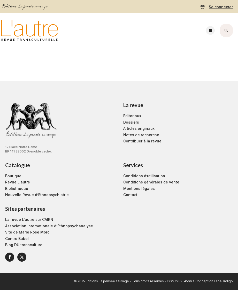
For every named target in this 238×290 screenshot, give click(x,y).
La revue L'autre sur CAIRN (29, 219)
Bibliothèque (16, 188)
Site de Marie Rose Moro (27, 232)
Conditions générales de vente (151, 182)
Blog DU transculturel (24, 245)
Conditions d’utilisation (144, 176)
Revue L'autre (17, 182)
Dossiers (131, 122)
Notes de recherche (141, 135)
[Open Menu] (210, 30)
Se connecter (221, 7)
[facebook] (9, 257)
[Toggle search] (226, 30)
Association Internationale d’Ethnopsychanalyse (49, 226)
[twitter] (21, 257)
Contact (130, 194)
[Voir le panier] (202, 7)
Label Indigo (223, 281)
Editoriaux (132, 116)
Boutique (13, 176)
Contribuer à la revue (142, 141)
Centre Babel (17, 238)
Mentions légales (139, 188)
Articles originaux (139, 128)
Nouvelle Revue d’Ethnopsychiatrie (37, 194)
